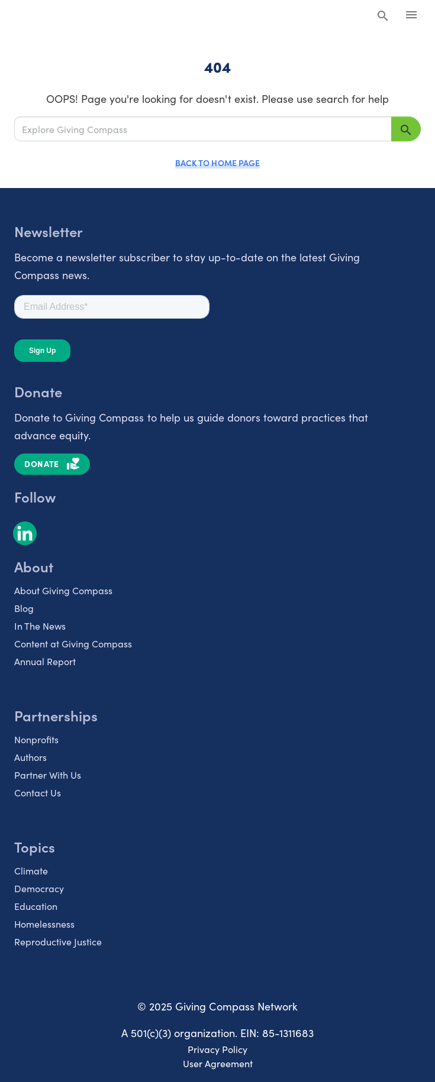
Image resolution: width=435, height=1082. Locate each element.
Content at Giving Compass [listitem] (73, 643)
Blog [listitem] (24, 607)
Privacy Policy (217, 1048)
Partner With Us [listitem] (47, 774)
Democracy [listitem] (39, 888)
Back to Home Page (217, 163)
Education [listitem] (35, 905)
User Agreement (218, 1063)
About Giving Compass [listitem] (63, 590)
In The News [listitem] (40, 625)
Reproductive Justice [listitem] (58, 941)
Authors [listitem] (30, 756)
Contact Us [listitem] (37, 792)
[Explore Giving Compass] (203, 128)
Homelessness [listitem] (44, 923)
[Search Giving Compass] (383, 16)
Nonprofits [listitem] (36, 739)
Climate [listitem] (31, 870)
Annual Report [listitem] (45, 661)
